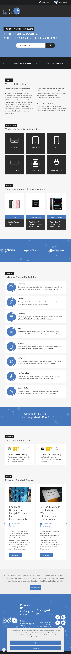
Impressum (46, 637)
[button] (65, 11)
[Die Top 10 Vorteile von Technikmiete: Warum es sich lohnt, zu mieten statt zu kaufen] (51, 522)
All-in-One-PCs (60, 63)
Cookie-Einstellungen (36, 637)
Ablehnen (35, 643)
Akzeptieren (35, 648)
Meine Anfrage (63, 2)
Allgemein (15, 526)
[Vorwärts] (63, 211)
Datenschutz (25, 637)
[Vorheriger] (8, 211)
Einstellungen (4, 649)
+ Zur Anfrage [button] (14, 217)
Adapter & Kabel (27, 63)
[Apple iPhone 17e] (14, 211)
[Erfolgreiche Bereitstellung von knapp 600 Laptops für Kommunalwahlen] (20, 522)
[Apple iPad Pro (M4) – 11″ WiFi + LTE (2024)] (35, 211)
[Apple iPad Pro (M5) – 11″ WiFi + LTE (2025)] (56, 211)
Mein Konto (45, 2)
